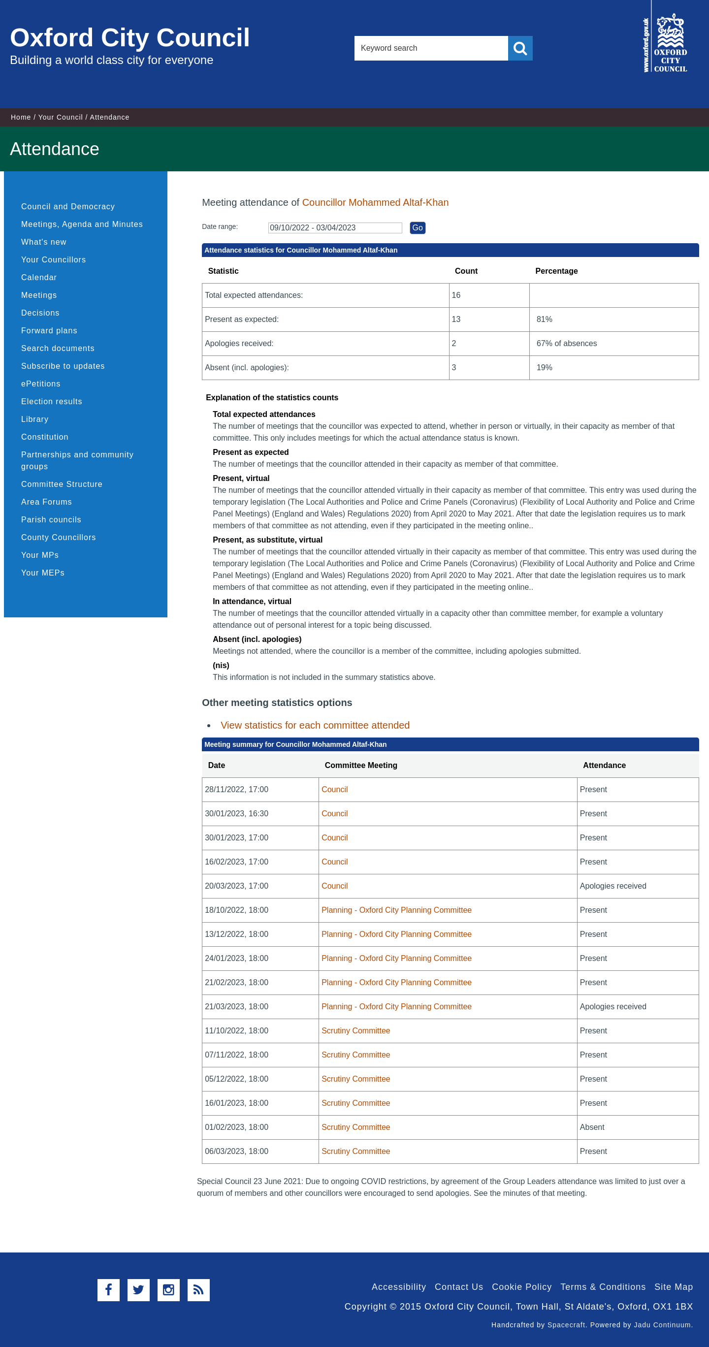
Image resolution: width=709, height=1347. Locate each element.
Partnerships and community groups (77, 460)
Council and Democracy (68, 206)
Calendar (39, 277)
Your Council (60, 117)
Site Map (673, 1287)
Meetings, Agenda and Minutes (82, 224)
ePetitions (41, 384)
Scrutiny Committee (356, 1030)
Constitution (45, 437)
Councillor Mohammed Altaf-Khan (375, 202)
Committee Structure (62, 484)
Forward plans (49, 330)
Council (335, 789)
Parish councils (51, 519)
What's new (43, 242)
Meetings (39, 295)
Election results (52, 401)
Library (35, 419)
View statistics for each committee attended (315, 725)
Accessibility (399, 1287)
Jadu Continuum (662, 1325)
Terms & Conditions (603, 1287)
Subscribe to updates (63, 366)
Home (21, 117)
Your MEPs (42, 573)
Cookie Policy (522, 1287)
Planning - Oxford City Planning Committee (397, 910)
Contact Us (459, 1287)
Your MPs (40, 555)
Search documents (58, 348)
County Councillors (58, 537)
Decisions (40, 313)
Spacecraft (566, 1325)
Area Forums (46, 502)
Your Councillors (53, 260)
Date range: (220, 226)
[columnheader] (260, 766)
